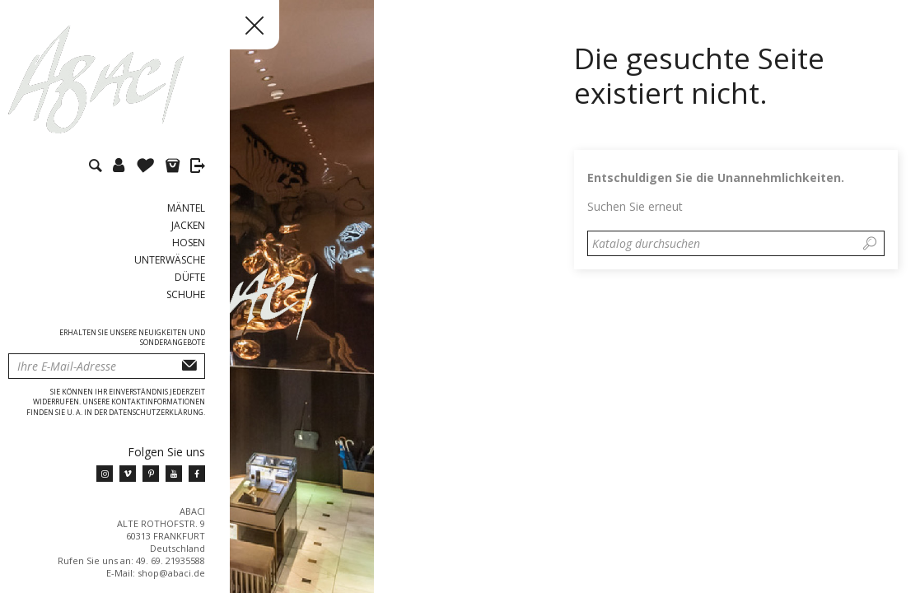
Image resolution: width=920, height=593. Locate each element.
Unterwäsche (169, 260)
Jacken (188, 225)
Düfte (190, 277)
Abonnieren (189, 366)
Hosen (188, 243)
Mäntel (186, 208)
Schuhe (185, 294)
